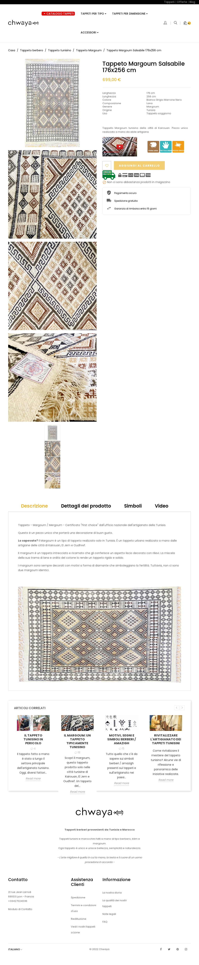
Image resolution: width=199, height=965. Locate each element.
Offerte (182, 2)
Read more (33, 778)
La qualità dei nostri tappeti (114, 903)
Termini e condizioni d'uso (83, 908)
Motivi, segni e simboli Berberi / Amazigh (121, 739)
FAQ (104, 922)
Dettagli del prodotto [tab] (86, 506)
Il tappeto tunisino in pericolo (33, 739)
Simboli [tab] (133, 506)
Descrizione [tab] (34, 506)
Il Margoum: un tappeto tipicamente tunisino (77, 741)
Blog (192, 2)
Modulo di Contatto (20, 909)
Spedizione (78, 897)
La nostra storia (112, 892)
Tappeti (169, 2)
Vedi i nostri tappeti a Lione (83, 929)
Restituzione (78, 919)
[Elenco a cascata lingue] (17, 949)
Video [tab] (161, 506)
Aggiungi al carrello (140, 166)
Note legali (109, 914)
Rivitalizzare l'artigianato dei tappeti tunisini (165, 739)
